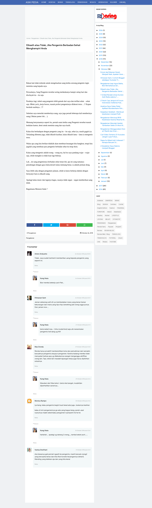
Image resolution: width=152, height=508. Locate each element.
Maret (103, 174)
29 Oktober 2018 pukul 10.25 (82, 347)
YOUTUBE (113, 242)
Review (99, 230)
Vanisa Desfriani (41, 450)
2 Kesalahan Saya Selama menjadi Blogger (110, 147)
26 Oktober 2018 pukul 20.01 (82, 298)
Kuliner (107, 215)
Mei (102, 167)
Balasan (36, 272)
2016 (101, 189)
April (103, 170)
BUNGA (105, 204)
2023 (101, 41)
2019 (101, 55)
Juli (102, 160)
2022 (101, 45)
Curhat (121, 204)
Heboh (109, 212)
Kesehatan (117, 212)
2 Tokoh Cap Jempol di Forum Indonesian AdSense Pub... (111, 102)
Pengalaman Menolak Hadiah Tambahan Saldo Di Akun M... (112, 124)
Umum (120, 238)
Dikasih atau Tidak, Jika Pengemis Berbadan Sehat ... (112, 90)
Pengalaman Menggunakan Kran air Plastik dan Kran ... (112, 130)
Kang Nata (44, 278)
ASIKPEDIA (109, 200)
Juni (102, 163)
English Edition (102, 208)
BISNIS (117, 200)
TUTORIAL (112, 238)
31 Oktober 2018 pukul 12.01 (83, 450)
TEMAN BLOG (102, 238)
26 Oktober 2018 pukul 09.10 (82, 278)
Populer (110, 227)
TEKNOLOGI (116, 234)
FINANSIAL (120, 208)
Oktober (104, 69)
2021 (101, 48)
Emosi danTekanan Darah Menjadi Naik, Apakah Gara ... (112, 73)
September (105, 153)
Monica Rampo (40, 401)
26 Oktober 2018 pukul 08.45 (82, 254)
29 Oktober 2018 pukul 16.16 (83, 379)
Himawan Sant (40, 298)
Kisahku (99, 215)
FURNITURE (101, 212)
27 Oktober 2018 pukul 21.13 (83, 325)
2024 (101, 37)
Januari (104, 181)
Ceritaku (113, 204)
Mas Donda (39, 347)
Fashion (112, 208)
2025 (101, 34)
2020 (101, 52)
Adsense (100, 200)
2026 (101, 30)
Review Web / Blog (103, 234)
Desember (105, 62)
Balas (36, 265)
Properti (118, 227)
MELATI (107, 219)
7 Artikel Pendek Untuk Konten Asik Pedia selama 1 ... (111, 96)
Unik (98, 242)
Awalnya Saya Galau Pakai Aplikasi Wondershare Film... (112, 107)
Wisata (105, 242)
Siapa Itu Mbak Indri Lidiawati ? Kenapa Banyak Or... (112, 141)
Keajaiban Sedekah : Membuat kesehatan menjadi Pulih (112, 113)
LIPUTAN (100, 219)
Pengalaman (112, 223)
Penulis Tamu (101, 227)
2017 (101, 186)
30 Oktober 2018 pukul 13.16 (83, 401)
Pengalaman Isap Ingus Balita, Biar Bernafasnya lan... (111, 85)
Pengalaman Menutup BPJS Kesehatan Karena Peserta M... (112, 119)
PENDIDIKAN (101, 223)
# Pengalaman (31, 233)
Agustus (104, 156)
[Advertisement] (59, 21)
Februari (104, 178)
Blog (98, 204)
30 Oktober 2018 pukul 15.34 (82, 430)
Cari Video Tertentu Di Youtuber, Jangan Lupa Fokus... (112, 136)
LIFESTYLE (115, 215)
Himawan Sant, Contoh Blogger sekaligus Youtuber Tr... (112, 79)
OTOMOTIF (116, 219)
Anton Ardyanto (41, 254)
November (105, 66)
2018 (101, 59)
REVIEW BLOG (109, 230)
